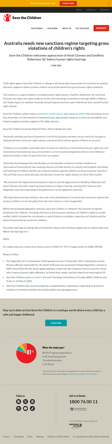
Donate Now (68, 3)
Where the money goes (53, 347)
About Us (66, 28)
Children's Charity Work (58, 436)
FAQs (30, 436)
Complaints (19, 436)
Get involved (82, 28)
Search (104, 9)
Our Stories (37, 28)
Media (78, 10)
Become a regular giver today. (43, 3)
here (26, 231)
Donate (101, 28)
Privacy (6, 436)
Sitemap (40, 436)
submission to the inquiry (50, 113)
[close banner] (108, 4)
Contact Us (90, 10)
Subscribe (56, 323)
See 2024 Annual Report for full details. (82, 374)
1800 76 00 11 (83, 401)
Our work (52, 28)
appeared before (77, 113)
